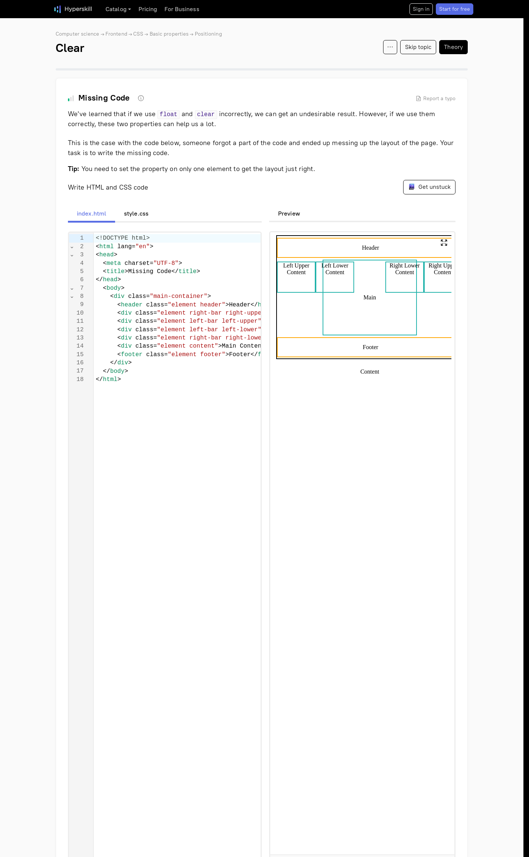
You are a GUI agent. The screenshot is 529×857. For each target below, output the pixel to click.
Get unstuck (429, 186)
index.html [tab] (91, 213)
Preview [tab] (289, 213)
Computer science (77, 34)
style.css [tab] (136, 213)
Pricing (147, 9)
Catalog (116, 9)
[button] (444, 242)
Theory (453, 46)
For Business (181, 9)
